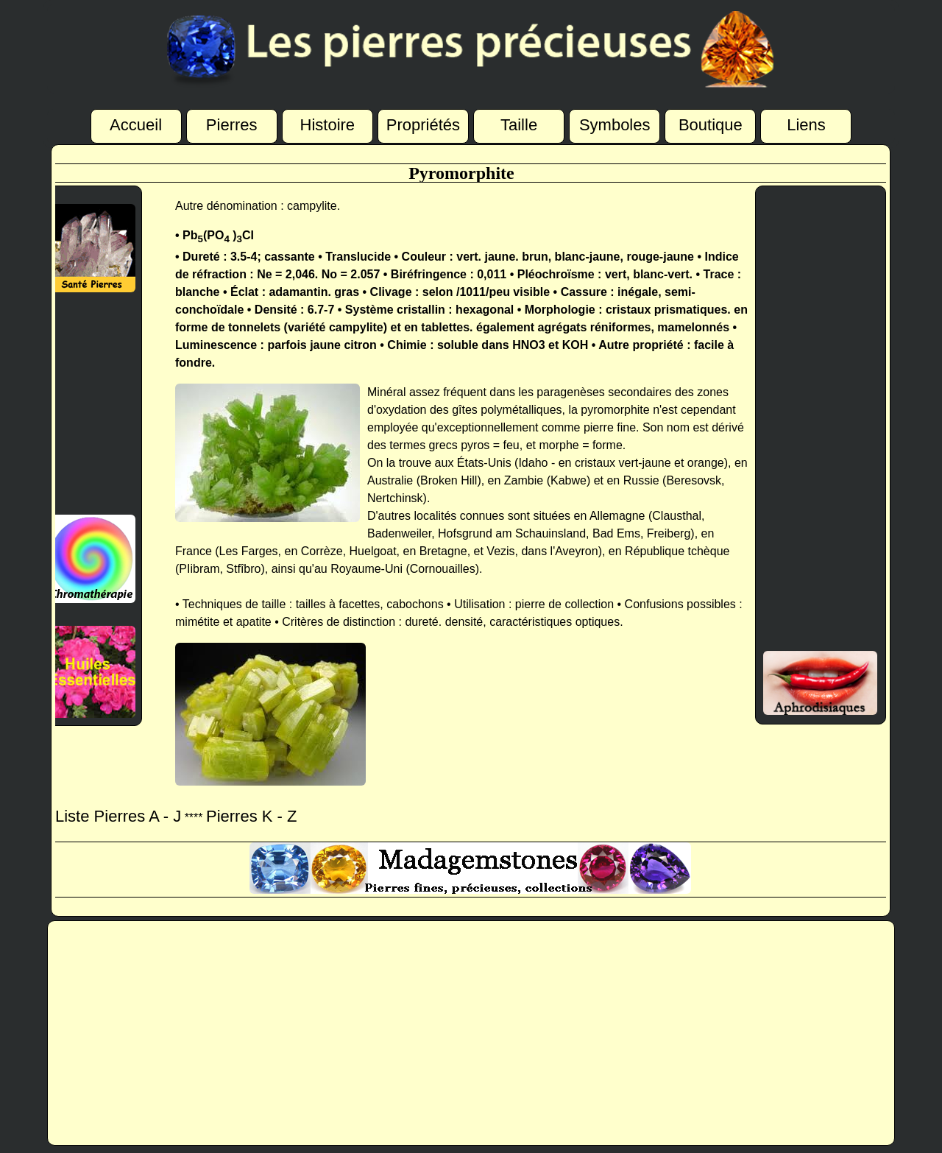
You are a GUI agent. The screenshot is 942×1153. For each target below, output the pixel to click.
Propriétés (423, 126)
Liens (806, 126)
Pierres (232, 126)
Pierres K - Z (251, 816)
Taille (518, 126)
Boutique (711, 126)
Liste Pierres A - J (118, 816)
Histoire (327, 126)
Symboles (615, 126)
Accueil (136, 125)
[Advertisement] (84, 403)
